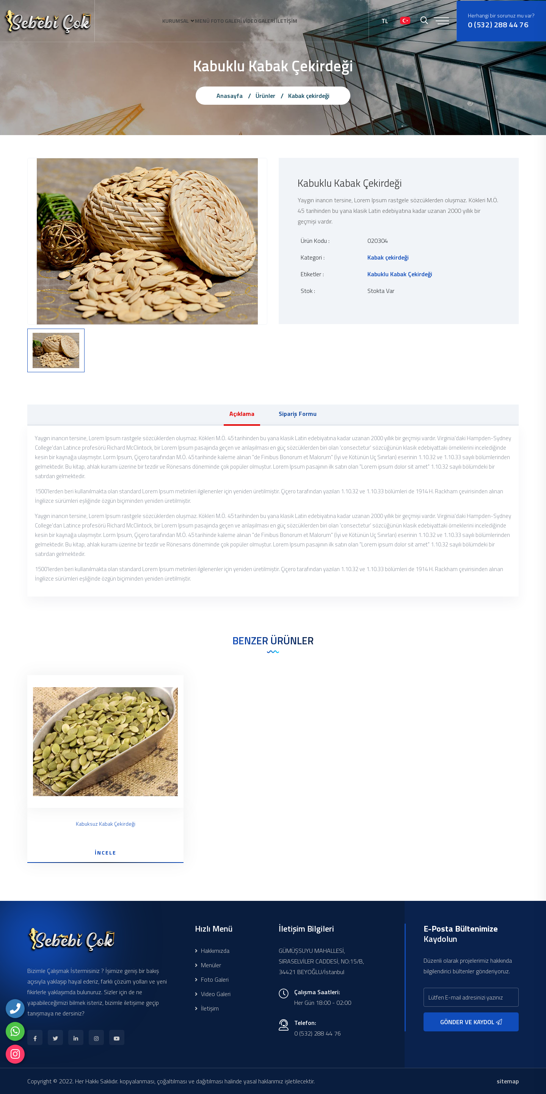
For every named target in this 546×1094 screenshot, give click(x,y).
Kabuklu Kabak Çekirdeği (399, 274)
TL (384, 20)
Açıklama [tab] (241, 413)
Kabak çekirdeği (308, 95)
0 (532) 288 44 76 (498, 24)
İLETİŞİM (300, 21)
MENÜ (195, 21)
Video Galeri (213, 993)
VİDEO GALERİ (265, 21)
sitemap (508, 1081)
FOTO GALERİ (226, 21)
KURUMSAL (162, 21)
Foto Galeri (212, 979)
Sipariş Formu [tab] (298, 413)
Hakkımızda (212, 950)
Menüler (208, 965)
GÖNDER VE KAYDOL (471, 1021)
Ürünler (265, 95)
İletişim (207, 1008)
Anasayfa (230, 95)
